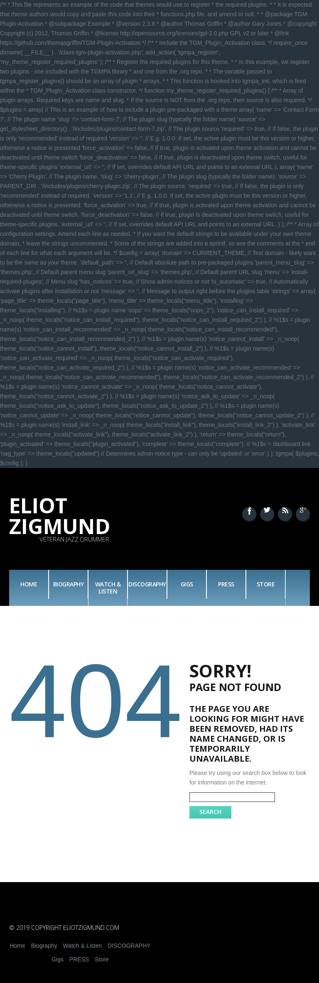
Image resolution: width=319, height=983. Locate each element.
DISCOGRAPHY (147, 584)
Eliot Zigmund (59, 515)
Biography (68, 584)
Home (28, 584)
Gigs (187, 584)
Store (266, 584)
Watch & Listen (108, 587)
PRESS (226, 584)
